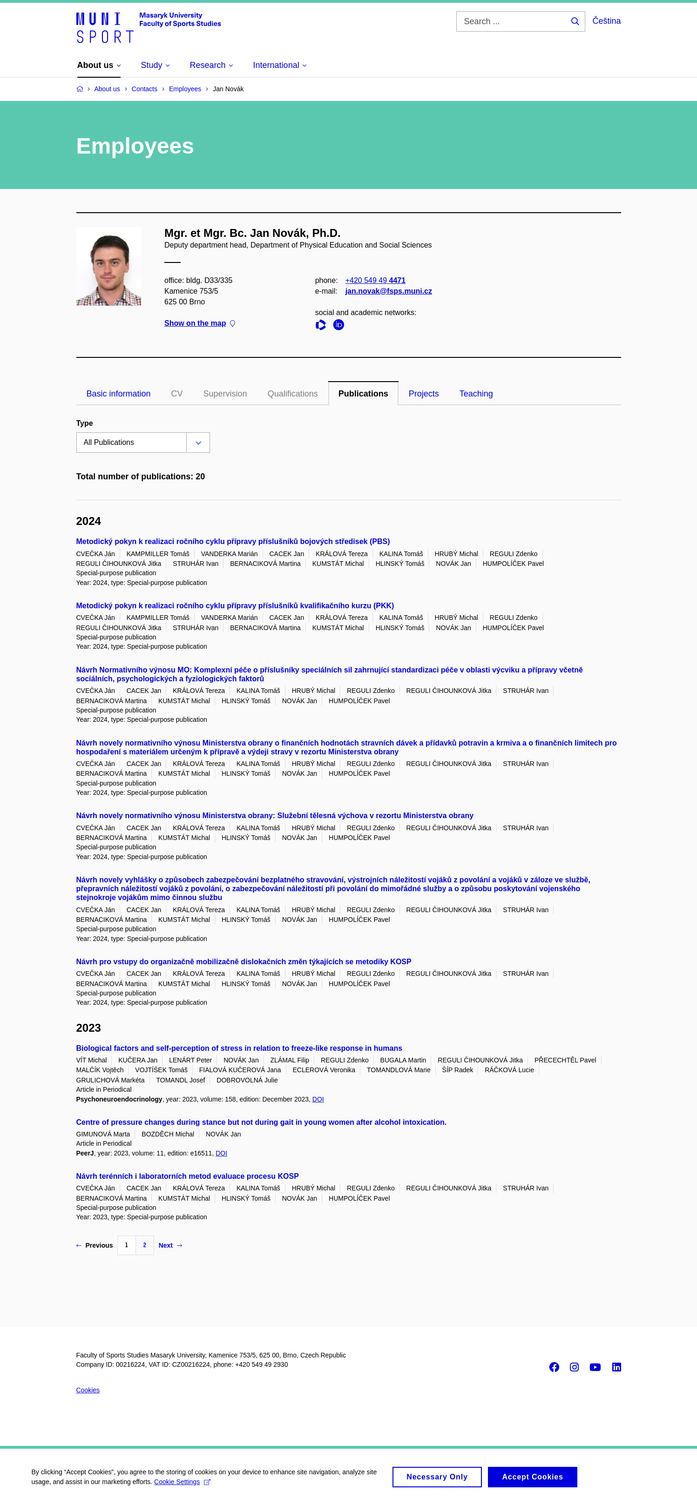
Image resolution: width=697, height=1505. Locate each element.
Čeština (606, 21)
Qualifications (293, 393)
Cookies (88, 1390)
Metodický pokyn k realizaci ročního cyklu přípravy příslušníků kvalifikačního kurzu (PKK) (235, 606)
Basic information (119, 393)
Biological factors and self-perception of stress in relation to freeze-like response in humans (239, 1048)
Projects (424, 393)
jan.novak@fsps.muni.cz (388, 291)
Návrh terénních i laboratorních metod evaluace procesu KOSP (187, 1176)
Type (84, 423)
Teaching (476, 393)
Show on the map (199, 323)
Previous (94, 1245)
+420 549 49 (375, 280)
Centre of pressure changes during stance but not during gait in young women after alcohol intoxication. (261, 1122)
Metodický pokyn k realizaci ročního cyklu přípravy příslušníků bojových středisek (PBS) (233, 541)
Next (170, 1245)
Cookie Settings (184, 1485)
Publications (363, 393)
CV (177, 393)
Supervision (225, 393)
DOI (318, 1099)
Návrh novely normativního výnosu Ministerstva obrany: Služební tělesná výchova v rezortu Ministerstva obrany (275, 816)
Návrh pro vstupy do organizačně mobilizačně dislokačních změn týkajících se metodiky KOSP (244, 962)
